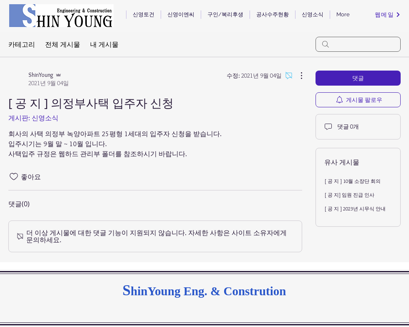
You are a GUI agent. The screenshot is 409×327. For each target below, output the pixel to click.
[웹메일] (387, 14)
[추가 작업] (297, 76)
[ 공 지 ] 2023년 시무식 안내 (355, 208)
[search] (358, 44)
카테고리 (21, 44)
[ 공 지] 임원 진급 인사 (349, 195)
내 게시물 (104, 44)
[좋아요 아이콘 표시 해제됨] (13, 177)
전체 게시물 (62, 44)
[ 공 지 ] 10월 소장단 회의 (352, 181)
